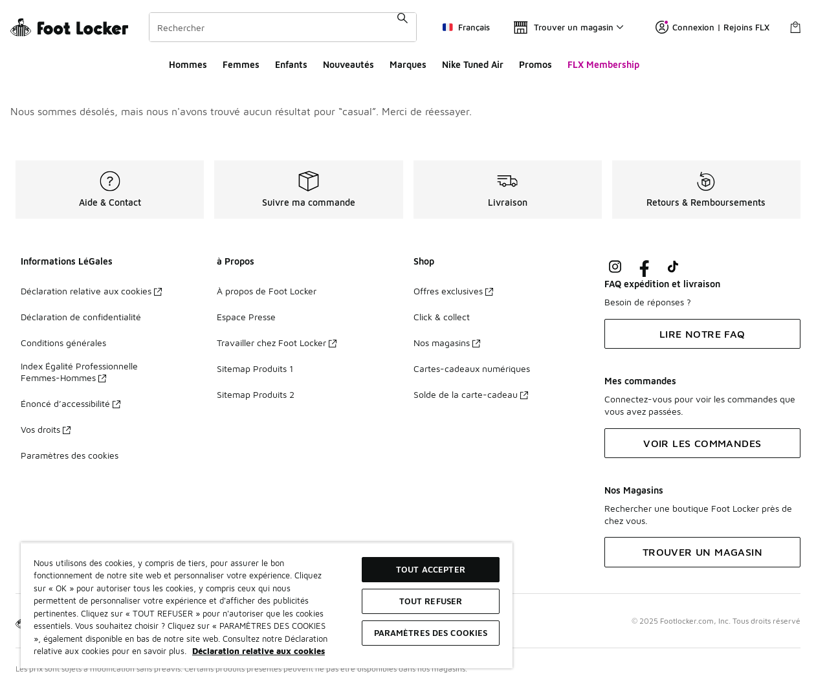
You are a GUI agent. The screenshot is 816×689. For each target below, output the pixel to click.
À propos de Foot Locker (266, 290)
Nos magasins (447, 342)
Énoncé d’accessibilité (70, 403)
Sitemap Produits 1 (255, 368)
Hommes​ (188, 64)
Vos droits (46, 429)
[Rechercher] (282, 27)
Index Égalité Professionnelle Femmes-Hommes (79, 371)
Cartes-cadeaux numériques (472, 368)
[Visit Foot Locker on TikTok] (673, 267)
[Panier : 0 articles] (795, 27)
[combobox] (282, 27)
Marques (408, 64)
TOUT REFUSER (431, 601)
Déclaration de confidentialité (81, 316)
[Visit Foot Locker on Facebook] (644, 267)
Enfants (291, 64)
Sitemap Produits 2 (255, 394)
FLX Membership (603, 64)
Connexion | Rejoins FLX (712, 27)
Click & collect (442, 316)
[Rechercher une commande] (402, 27)
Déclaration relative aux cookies (91, 290)
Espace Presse (246, 316)
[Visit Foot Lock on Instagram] (615, 267)
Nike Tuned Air (472, 64)
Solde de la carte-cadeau (471, 394)
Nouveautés (348, 64)
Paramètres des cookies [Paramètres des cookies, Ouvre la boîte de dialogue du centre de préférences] (431, 633)
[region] (267, 605)
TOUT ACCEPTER (430, 569)
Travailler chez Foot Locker (276, 342)
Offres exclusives (453, 290)
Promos (535, 64)
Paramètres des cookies (69, 455)
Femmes (241, 64)
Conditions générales (63, 342)
